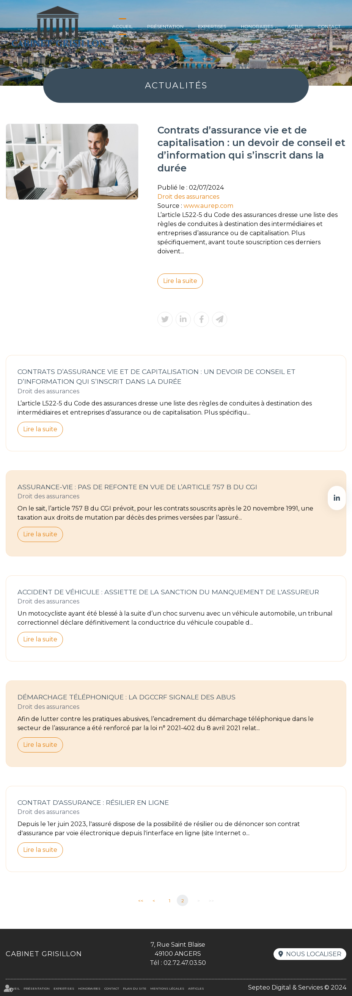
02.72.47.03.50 (184, 962)
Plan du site (134, 988)
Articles (196, 988)
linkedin (337, 498)
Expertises (212, 26)
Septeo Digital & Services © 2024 (297, 987)
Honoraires (257, 26)
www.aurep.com (208, 205)
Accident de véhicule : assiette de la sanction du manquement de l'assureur (168, 592)
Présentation (165, 26)
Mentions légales (167, 988)
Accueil (122, 26)
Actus (295, 26)
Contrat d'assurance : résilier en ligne (93, 802)
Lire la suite (180, 280)
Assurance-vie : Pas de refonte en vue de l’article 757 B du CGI (137, 487)
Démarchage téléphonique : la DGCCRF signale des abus (126, 697)
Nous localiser (313, 954)
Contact (329, 26)
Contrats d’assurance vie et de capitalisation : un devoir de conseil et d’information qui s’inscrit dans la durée (156, 376)
